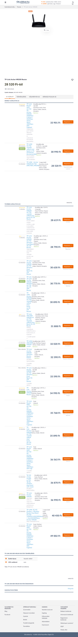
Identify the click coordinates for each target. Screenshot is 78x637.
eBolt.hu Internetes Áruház (68, 395)
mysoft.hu (68, 153)
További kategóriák (28, 623)
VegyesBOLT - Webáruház (68, 248)
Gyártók (25, 616)
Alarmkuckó (68, 537)
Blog (6, 611)
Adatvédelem (46, 621)
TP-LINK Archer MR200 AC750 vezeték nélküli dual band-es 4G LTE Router (29, 302)
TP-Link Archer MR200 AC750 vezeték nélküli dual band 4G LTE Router (31, 213)
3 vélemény (22, 237)
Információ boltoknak (67, 614)
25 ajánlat (10, 96)
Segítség (44, 613)
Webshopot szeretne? (67, 623)
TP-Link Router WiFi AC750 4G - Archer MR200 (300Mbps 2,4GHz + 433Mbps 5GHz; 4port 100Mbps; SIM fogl (30, 457)
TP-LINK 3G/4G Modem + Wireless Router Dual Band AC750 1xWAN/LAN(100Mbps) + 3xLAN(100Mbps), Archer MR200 (35, 515)
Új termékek (26, 609)
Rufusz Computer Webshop (68, 285)
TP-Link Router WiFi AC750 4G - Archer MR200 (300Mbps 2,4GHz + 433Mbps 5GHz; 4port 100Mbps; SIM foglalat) (30, 115)
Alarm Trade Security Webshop (68, 414)
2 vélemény (22, 105)
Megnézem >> (68, 122)
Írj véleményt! (22, 164)
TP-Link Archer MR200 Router (29, 391)
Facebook (7, 614)
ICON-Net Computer (68, 269)
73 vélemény (22, 389)
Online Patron (68, 517)
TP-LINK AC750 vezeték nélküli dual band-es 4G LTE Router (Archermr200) (31, 149)
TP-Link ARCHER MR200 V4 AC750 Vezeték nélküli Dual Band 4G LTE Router (31, 320)
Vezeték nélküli (28, 558)
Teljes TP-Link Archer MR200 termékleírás (17, 566)
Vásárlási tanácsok (47, 609)
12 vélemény (22, 429)
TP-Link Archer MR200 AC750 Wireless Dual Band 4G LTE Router (30, 241)
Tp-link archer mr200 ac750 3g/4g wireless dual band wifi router (30, 481)
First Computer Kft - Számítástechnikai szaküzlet (68, 167)
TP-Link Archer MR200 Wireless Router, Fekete (29, 354)
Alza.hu (68, 501)
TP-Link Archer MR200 (29, 494)
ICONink (68, 222)
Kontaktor (68, 328)
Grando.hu (68, 378)
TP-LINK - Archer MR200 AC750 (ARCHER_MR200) (33, 164)
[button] (72, 4)
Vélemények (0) (34, 97)
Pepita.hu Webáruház (68, 359)
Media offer (64, 630)
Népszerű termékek (29, 613)
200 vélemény (22, 146)
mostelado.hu (68, 345)
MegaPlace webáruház (68, 437)
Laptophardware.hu (68, 124)
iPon (68, 303)
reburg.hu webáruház (68, 484)
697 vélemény (22, 494)
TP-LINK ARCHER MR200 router (30, 343)
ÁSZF (62, 626)
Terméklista (26, 626)
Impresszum (45, 625)
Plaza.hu (68, 461)
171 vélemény (22, 315)
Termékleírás (21, 97)
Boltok (25, 619)
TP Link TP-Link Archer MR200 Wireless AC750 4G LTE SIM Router (29, 283)
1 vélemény (22, 209)
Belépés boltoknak (66, 611)
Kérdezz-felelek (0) (49, 97)
